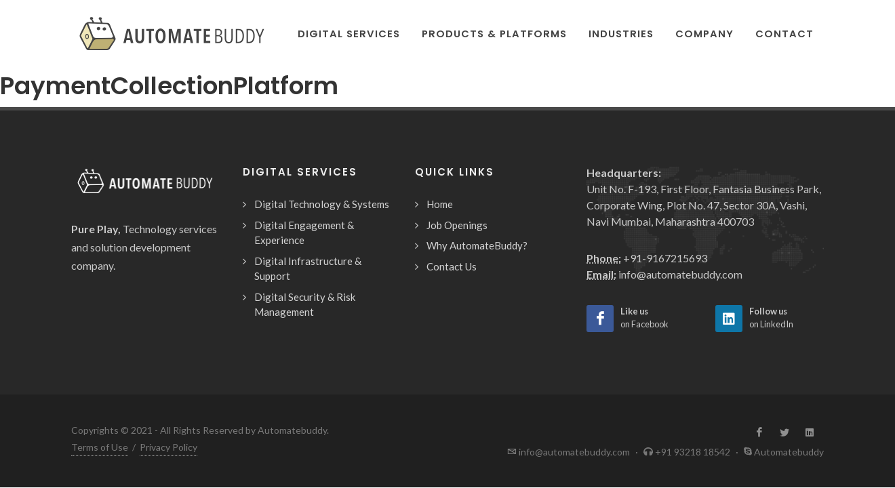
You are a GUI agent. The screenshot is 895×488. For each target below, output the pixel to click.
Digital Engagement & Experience (304, 233)
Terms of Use (99, 447)
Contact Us (451, 266)
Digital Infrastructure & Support (307, 269)
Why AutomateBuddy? (477, 245)
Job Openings (457, 225)
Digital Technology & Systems (321, 204)
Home (439, 204)
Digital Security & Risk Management (304, 305)
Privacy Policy (168, 447)
